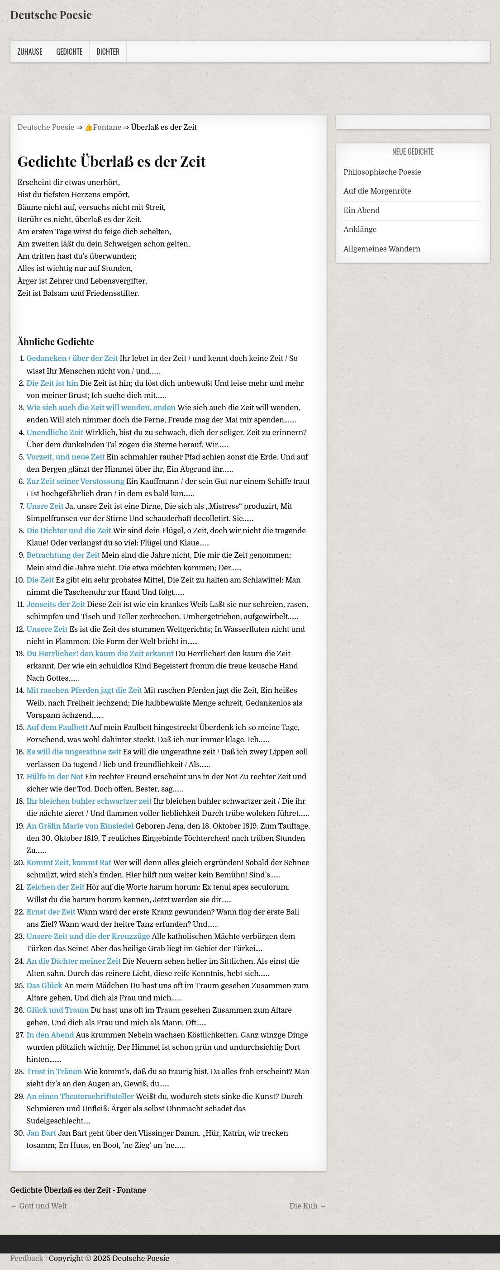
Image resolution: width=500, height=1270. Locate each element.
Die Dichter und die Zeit (70, 531)
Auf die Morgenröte (377, 191)
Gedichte (69, 51)
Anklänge (359, 230)
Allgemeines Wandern (381, 249)
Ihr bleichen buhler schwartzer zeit (90, 801)
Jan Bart (42, 1133)
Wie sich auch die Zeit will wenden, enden (102, 408)
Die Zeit (41, 580)
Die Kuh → (308, 1206)
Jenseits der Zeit (57, 605)
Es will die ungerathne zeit (75, 752)
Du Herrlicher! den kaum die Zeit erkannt (101, 654)
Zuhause (30, 51)
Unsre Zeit (46, 506)
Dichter (107, 51)
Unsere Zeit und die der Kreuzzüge (89, 937)
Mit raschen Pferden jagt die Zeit (85, 691)
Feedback (26, 1259)
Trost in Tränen (55, 1072)
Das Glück (45, 986)
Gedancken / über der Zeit (73, 359)
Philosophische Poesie (382, 172)
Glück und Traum (59, 1010)
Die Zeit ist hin (53, 383)
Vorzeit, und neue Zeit (67, 457)
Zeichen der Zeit (56, 887)
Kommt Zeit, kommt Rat (70, 863)
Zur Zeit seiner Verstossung (76, 482)
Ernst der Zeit (52, 912)
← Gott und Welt (38, 1206)
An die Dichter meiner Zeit (75, 961)
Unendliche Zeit (56, 433)
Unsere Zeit (48, 630)
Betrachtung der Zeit (64, 555)
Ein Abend (361, 211)
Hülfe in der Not (56, 777)
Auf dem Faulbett (58, 728)
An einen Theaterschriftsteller (81, 1097)
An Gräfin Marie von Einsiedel (81, 826)
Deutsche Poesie (51, 14)
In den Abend (51, 1035)
